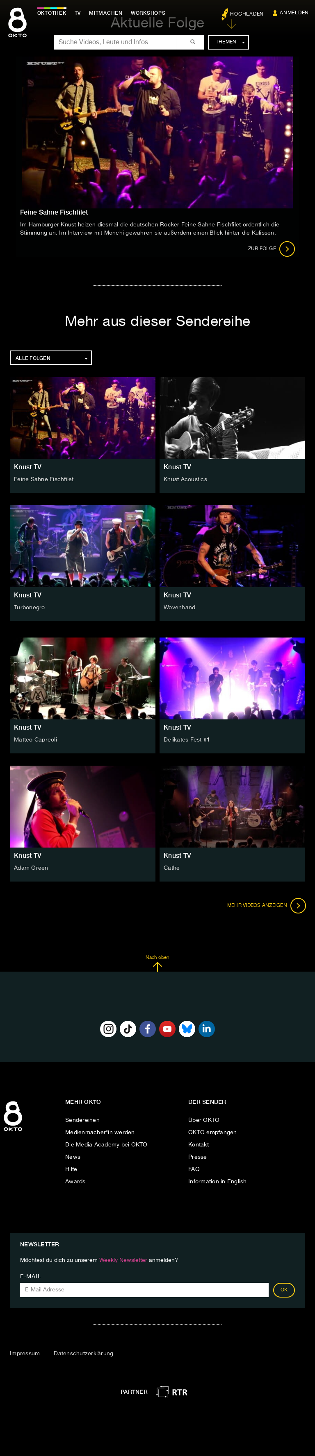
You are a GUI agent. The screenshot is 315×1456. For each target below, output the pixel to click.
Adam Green (31, 868)
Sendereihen (82, 1120)
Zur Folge (271, 249)
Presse (197, 1157)
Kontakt (198, 1145)
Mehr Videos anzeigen (265, 905)
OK (284, 1290)
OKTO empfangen (212, 1132)
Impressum (25, 1354)
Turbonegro (29, 607)
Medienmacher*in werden (100, 1132)
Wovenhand (179, 607)
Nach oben (157, 963)
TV (79, 13)
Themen (230, 42)
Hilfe (71, 1169)
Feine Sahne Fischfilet (44, 479)
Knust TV (27, 467)
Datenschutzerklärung (83, 1354)
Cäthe (172, 868)
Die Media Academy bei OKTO (106, 1145)
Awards (75, 1182)
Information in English (217, 1182)
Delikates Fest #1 (187, 740)
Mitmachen (108, 13)
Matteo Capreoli (35, 740)
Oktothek (53, 13)
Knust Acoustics (185, 479)
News (72, 1157)
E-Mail (30, 1277)
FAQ (194, 1169)
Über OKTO (203, 1120)
